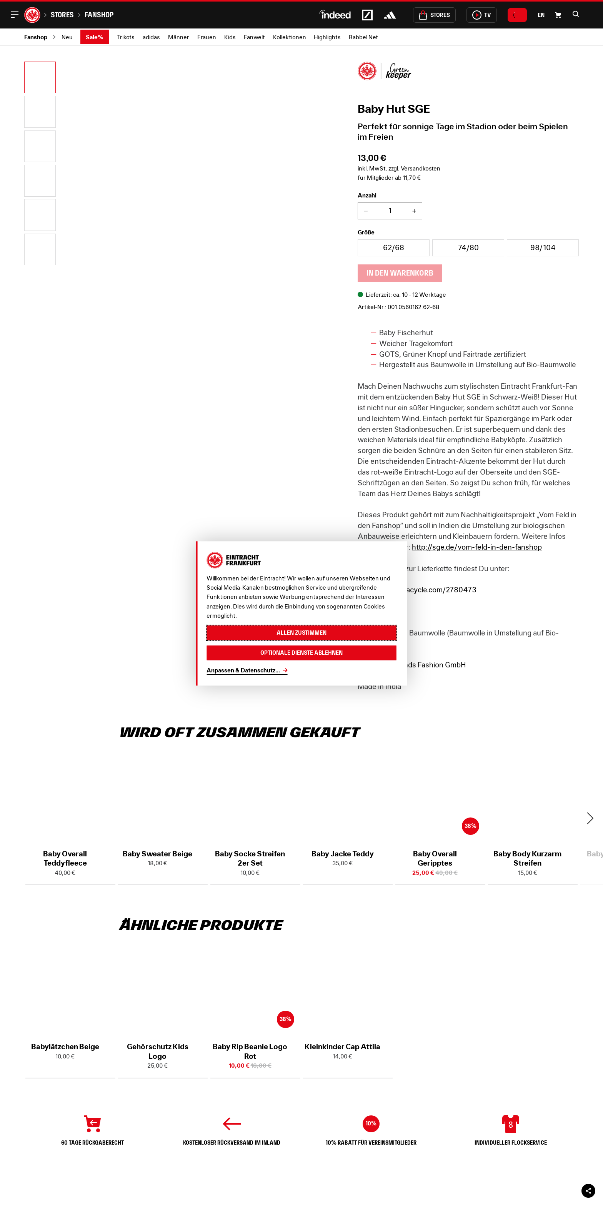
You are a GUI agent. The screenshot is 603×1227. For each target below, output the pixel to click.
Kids (230, 36)
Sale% (94, 36)
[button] (576, 14)
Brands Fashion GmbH (429, 664)
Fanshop (99, 15)
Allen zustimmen (301, 633)
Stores (62, 15)
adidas (151, 36)
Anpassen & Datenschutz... (243, 670)
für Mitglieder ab (389, 177)
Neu (67, 36)
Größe (366, 232)
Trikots (126, 36)
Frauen (206, 36)
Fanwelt (254, 36)
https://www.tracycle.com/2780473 (417, 589)
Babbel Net (363, 36)
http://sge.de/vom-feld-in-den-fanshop (477, 547)
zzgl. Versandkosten (414, 168)
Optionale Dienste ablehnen (301, 653)
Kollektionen (289, 36)
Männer (178, 36)
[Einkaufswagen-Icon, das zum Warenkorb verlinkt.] (558, 15)
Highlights (327, 36)
